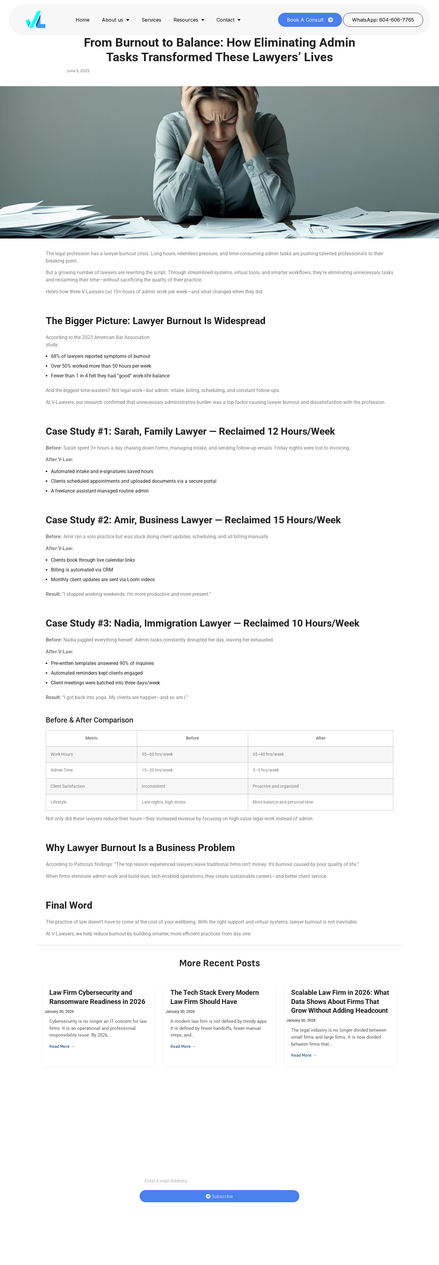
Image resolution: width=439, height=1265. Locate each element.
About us (115, 19)
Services (151, 20)
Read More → (62, 1046)
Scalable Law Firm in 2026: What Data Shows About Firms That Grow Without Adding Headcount (340, 1001)
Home (83, 20)
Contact (228, 19)
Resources (188, 19)
